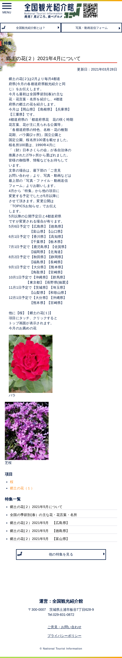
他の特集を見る (61, 554)
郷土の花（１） (22, 488)
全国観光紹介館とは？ (30, 28)
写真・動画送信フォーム (92, 28)
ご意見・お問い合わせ (64, 627)
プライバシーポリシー (64, 636)
